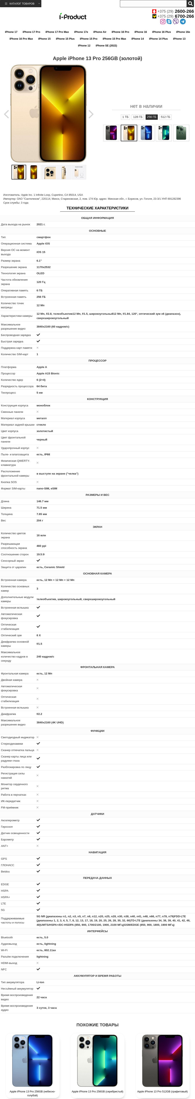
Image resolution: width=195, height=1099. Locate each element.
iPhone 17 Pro (31, 31)
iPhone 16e (183, 31)
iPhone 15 (44, 38)
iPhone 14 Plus (158, 38)
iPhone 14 (137, 38)
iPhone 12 (84, 45)
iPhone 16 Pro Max (21, 38)
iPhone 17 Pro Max (57, 31)
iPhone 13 (179, 38)
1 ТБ (125, 117)
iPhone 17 (11, 31)
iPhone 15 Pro (88, 38)
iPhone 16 (141, 31)
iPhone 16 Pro (120, 31)
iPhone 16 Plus (161, 31)
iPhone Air (100, 31)
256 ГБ (151, 117)
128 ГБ (137, 117)
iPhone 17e (81, 31)
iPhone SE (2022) (106, 45)
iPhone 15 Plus (65, 38)
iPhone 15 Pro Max (114, 38)
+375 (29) (173, 11)
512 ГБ (165, 117)
